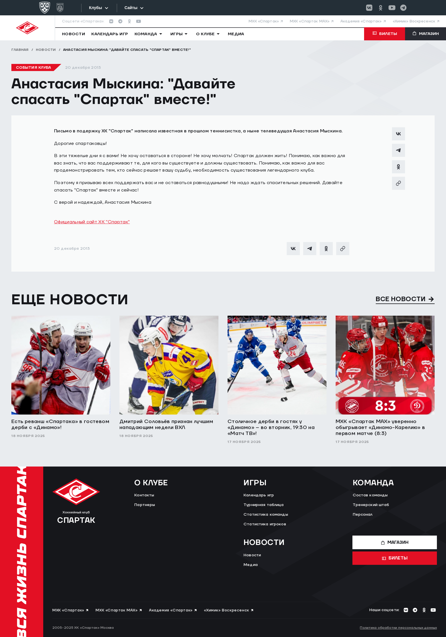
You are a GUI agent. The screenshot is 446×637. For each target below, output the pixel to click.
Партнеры (144, 504)
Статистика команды (265, 514)
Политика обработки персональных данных (398, 628)
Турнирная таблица (263, 504)
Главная (20, 50)
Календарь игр (258, 495)
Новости (46, 50)
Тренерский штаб (371, 504)
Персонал (363, 514)
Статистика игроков (264, 524)
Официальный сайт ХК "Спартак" (92, 222)
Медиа (250, 564)
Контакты (144, 495)
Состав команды (370, 495)
